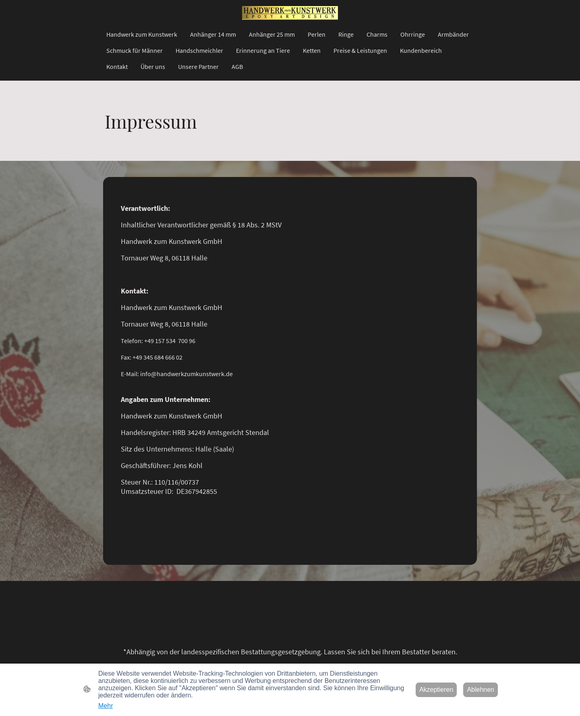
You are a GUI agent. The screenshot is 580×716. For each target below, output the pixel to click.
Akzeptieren (436, 689)
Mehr (105, 705)
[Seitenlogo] (290, 13)
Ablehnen (480, 689)
